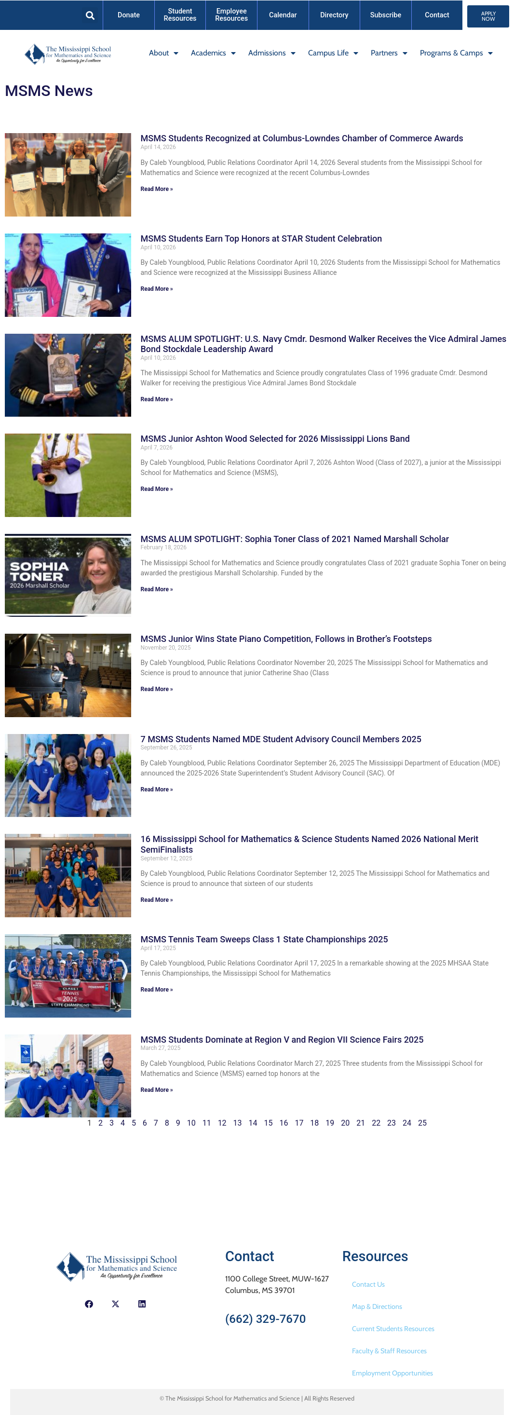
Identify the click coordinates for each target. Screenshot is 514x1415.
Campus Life (333, 53)
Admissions (272, 53)
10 (191, 1123)
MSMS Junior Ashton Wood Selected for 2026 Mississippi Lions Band (275, 439)
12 (222, 1123)
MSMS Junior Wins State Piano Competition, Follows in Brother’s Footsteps (286, 639)
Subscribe (385, 15)
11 (207, 1123)
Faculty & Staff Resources (389, 1351)
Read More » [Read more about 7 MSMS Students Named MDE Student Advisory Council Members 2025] (157, 789)
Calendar (283, 15)
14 (253, 1123)
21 (360, 1123)
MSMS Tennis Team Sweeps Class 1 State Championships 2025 (264, 939)
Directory (334, 15)
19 (329, 1123)
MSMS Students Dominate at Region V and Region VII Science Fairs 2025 (282, 1039)
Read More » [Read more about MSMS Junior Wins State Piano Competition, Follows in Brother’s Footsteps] (157, 689)
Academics (213, 53)
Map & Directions (377, 1306)
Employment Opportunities (392, 1373)
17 (299, 1123)
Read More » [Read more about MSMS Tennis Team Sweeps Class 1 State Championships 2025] (157, 989)
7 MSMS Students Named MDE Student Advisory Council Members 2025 (281, 739)
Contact (437, 15)
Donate (129, 15)
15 (268, 1123)
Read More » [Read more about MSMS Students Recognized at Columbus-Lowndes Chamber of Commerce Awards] (157, 189)
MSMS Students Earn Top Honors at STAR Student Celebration (261, 238)
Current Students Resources (393, 1328)
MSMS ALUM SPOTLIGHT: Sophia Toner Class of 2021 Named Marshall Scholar (295, 539)
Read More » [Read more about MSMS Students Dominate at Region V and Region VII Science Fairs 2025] (157, 1090)
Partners (389, 53)
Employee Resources (231, 14)
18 (314, 1123)
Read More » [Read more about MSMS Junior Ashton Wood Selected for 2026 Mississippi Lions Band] (157, 489)
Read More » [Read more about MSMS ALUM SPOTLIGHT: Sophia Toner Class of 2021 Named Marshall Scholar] (157, 589)
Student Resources (180, 14)
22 (376, 1123)
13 (237, 1123)
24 (407, 1123)
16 (283, 1123)
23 (391, 1123)
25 (422, 1123)
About (163, 53)
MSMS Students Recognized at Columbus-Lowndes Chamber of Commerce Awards (302, 138)
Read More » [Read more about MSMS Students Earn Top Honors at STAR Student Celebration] (157, 289)
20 (345, 1123)
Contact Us (368, 1284)
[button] (90, 15)
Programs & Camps (456, 53)
